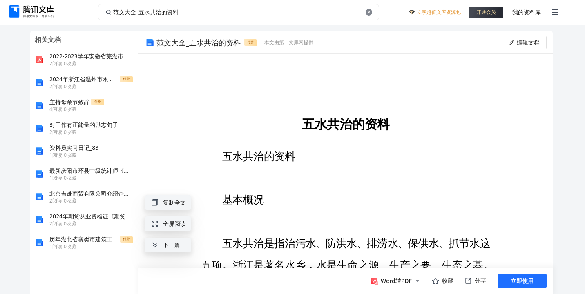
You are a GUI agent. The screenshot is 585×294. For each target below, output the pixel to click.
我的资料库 (526, 12)
